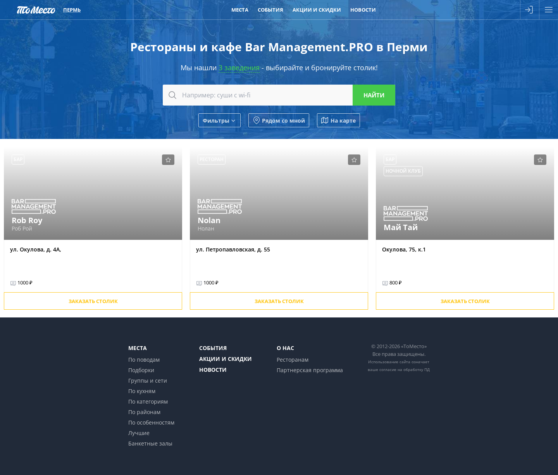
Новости (213, 369)
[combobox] (279, 95)
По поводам (144, 359)
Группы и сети (147, 380)
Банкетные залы (150, 443)
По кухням (141, 391)
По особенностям (151, 422)
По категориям (148, 401)
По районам (144, 412)
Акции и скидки (225, 358)
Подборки (141, 370)
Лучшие (139, 433)
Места (137, 348)
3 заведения (239, 67)
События (213, 348)
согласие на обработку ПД (404, 369)
